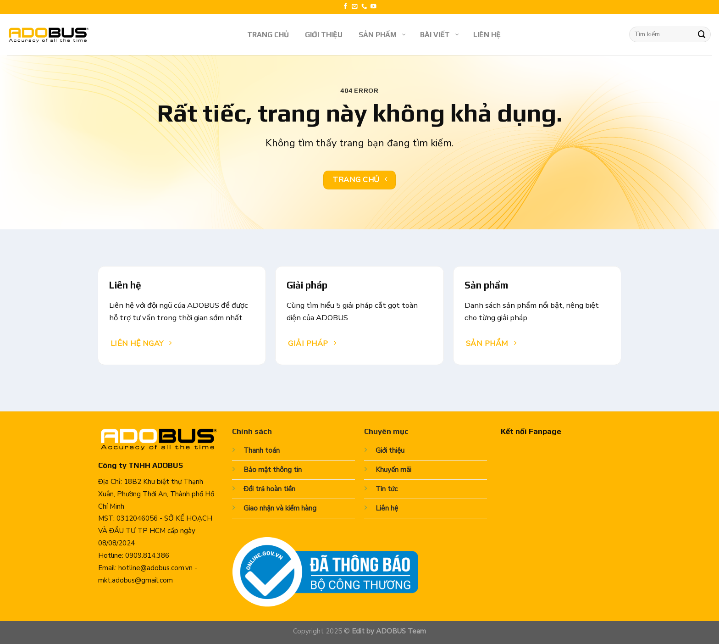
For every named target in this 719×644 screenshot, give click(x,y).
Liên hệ (387, 508)
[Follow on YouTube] (373, 7)
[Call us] (364, 7)
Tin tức (387, 489)
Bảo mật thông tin (272, 469)
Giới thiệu (390, 450)
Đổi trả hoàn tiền (269, 489)
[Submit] (702, 34)
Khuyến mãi (393, 469)
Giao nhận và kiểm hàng (279, 508)
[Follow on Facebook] (345, 7)
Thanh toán (261, 450)
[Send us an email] (355, 7)
